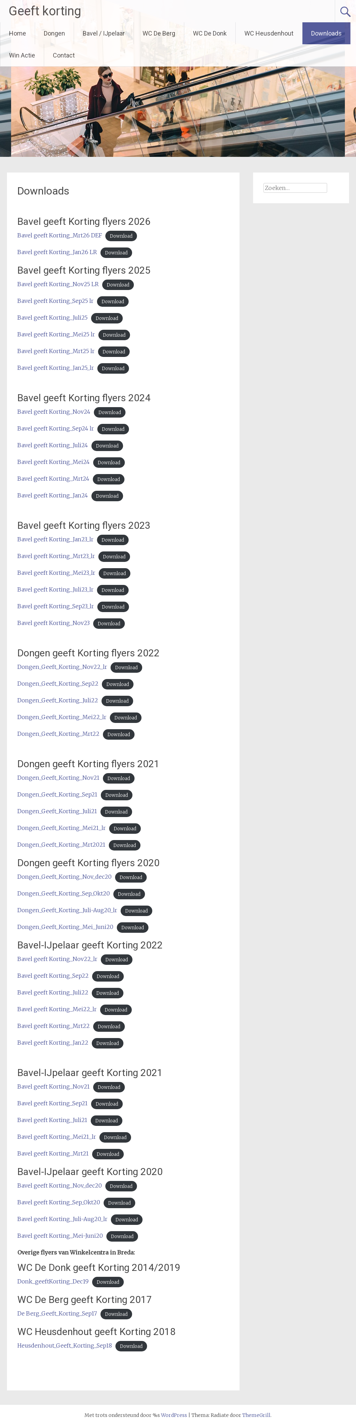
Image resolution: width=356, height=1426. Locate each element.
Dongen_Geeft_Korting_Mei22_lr (61, 717)
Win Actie (22, 55)
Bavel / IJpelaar (104, 33)
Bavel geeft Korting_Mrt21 (53, 1153)
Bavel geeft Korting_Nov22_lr (57, 958)
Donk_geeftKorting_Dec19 (53, 1281)
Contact (64, 55)
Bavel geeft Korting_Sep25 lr (55, 300)
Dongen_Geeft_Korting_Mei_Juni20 (65, 926)
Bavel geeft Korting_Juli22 (52, 992)
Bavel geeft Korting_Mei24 (53, 461)
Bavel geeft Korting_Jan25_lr (55, 367)
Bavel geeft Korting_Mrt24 (53, 478)
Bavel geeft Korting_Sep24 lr (55, 428)
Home (17, 33)
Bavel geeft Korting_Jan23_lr (55, 539)
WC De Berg (159, 33)
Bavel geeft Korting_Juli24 (52, 445)
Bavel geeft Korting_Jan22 (52, 1042)
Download (121, 236)
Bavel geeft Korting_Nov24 (53, 411)
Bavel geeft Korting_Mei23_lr (56, 572)
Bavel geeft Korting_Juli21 (52, 1119)
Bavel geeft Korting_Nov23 (53, 622)
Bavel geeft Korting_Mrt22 (53, 1025)
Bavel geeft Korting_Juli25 (52, 317)
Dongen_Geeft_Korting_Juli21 (57, 811)
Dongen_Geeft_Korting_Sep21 (57, 794)
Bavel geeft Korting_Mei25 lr (56, 334)
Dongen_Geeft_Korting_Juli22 (57, 700)
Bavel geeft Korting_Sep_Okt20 (58, 1202)
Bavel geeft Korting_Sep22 (53, 975)
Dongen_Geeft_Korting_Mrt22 (58, 733)
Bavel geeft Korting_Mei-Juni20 (60, 1235)
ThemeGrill (256, 1415)
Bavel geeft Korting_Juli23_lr (55, 589)
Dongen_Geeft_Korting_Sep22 (57, 683)
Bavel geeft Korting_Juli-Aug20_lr (62, 1218)
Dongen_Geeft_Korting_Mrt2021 (61, 844)
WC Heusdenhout (268, 33)
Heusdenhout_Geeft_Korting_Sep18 (64, 1345)
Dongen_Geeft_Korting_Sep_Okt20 (63, 893)
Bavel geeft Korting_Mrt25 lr (56, 351)
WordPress (174, 1415)
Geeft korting (45, 11)
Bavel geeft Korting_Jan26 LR (57, 252)
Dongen (54, 33)
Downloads (326, 33)
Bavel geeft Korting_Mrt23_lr (56, 555)
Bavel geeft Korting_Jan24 (52, 495)
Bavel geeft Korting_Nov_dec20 (59, 1185)
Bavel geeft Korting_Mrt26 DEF (59, 235)
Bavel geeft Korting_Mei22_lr (57, 1009)
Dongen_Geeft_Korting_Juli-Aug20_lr (67, 910)
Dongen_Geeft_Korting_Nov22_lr (62, 666)
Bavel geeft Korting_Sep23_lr (55, 606)
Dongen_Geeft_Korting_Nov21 (58, 777)
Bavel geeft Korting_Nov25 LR (58, 284)
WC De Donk (210, 33)
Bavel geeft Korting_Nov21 (53, 1086)
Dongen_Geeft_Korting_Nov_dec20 (64, 876)
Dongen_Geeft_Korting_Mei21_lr (61, 827)
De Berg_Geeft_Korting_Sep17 (57, 1313)
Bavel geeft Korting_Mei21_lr (56, 1136)
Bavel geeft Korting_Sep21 (52, 1103)
